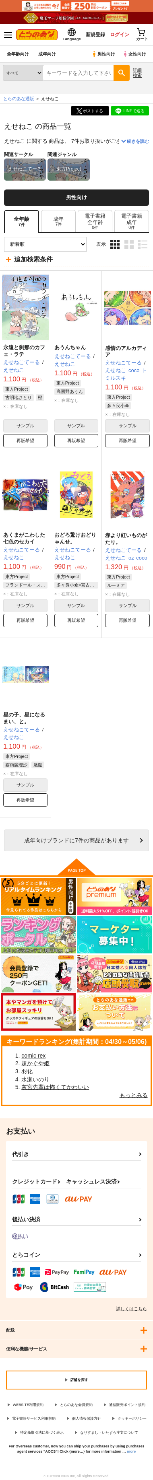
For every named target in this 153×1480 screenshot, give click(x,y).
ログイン (119, 34)
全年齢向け (18, 53)
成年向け (47, 53)
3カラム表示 (115, 244)
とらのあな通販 (18, 98)
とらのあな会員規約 (76, 1405)
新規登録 (95, 34)
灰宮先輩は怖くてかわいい (55, 1087)
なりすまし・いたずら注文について (109, 1433)
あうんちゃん (70, 347)
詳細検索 (137, 73)
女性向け (134, 54)
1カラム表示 (142, 244)
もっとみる (134, 1095)
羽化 (27, 1071)
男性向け (103, 54)
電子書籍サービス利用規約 (34, 1418)
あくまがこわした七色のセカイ (24, 538)
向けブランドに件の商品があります (76, 840)
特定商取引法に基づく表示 (42, 1433)
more (131, 1451)
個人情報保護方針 (86, 1418)
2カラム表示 (129, 244)
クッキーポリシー (132, 1418)
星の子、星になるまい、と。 (24, 718)
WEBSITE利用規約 (28, 1405)
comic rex (33, 1055)
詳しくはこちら (131, 1308)
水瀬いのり (35, 1079)
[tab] (58, 221)
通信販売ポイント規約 (127, 1405)
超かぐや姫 (35, 1063)
